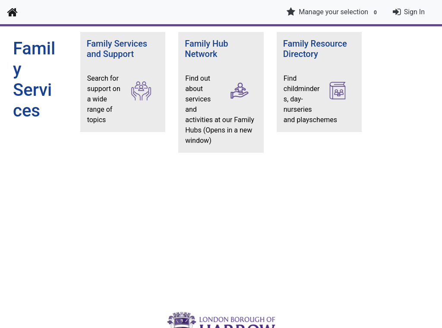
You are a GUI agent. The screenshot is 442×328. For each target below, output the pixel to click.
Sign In (414, 12)
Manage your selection (333, 12)
